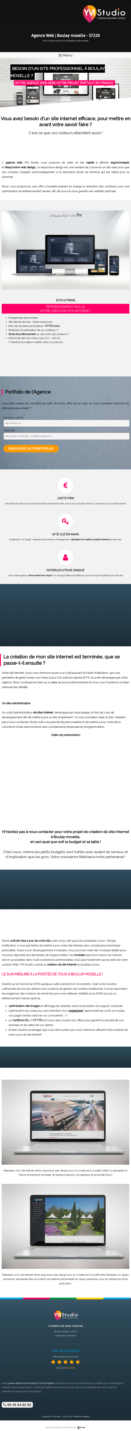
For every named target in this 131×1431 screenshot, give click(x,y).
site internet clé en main (68, 1387)
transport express (65, 1174)
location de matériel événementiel (56, 1279)
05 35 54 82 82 (17, 1405)
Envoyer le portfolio (31, 448)
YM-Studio (56, 1416)
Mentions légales (82, 1416)
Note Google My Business (65, 1356)
